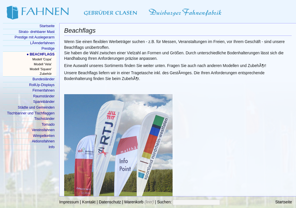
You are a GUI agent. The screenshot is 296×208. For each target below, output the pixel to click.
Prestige (47, 49)
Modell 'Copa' (42, 59)
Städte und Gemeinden (36, 107)
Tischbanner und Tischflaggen (31, 113)
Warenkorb (134, 202)
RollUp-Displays (42, 85)
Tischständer (44, 119)
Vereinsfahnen (43, 130)
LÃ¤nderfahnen (42, 43)
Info (52, 147)
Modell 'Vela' (43, 64)
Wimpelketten (44, 136)
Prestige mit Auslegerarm (35, 37)
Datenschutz (110, 202)
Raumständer (44, 96)
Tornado (48, 124)
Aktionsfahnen (43, 141)
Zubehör (45, 73)
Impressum (69, 202)
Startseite (283, 202)
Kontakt (89, 202)
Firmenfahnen (43, 90)
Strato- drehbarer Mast (36, 32)
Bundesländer (43, 79)
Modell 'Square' (41, 69)
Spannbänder (43, 102)
